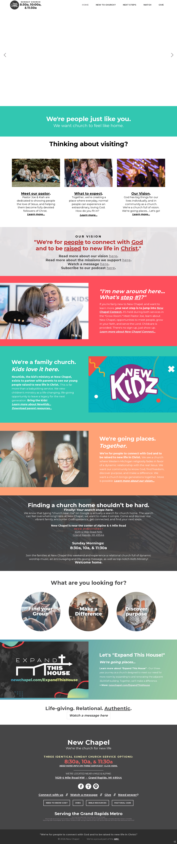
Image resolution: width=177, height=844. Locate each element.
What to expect (88, 194)
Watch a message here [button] (88, 715)
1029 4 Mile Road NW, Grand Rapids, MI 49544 (88, 533)
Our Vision (140, 194)
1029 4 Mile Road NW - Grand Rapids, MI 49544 (88, 777)
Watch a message (84, 794)
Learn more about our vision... (134, 480)
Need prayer (127, 794)
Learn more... (36, 214)
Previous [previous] (5, 55)
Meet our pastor (35, 194)
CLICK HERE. (88, 766)
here (113, 256)
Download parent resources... (32, 408)
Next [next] (172, 55)
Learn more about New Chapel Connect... (127, 331)
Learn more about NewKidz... (31, 404)
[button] (56, 803)
